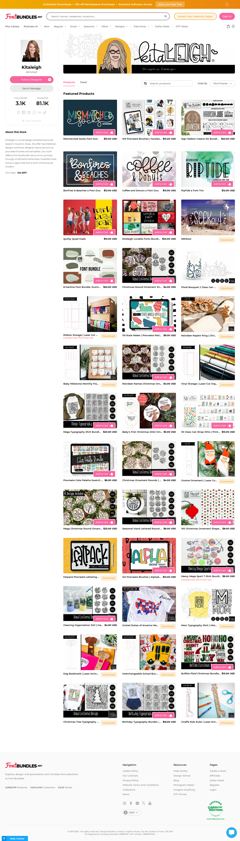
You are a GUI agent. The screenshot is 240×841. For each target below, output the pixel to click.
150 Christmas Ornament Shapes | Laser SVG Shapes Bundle (201, 528)
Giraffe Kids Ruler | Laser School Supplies (199, 721)
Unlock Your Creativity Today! (195, 16)
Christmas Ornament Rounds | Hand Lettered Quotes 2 (142, 480)
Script (73, 26)
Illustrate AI (31, 26)
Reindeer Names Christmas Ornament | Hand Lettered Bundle (142, 383)
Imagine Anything (184, 789)
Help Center (180, 770)
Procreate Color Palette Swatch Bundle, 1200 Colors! (83, 480)
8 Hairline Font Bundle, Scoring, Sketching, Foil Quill (82, 287)
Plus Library (12, 26)
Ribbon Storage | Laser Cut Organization (81, 335)
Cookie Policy (130, 770)
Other (104, 26)
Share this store (31, 121)
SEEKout (186, 238)
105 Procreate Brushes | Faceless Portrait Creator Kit (141, 138)
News (126, 794)
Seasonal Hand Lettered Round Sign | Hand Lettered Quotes (142, 528)
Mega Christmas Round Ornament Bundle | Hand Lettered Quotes (82, 528)
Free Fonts (140, 26)
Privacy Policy (130, 780)
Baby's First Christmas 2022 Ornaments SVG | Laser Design (142, 431)
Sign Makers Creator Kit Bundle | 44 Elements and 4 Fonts (200, 138)
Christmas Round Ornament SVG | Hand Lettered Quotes (142, 287)
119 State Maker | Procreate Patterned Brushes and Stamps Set (142, 335)
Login (213, 789)
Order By (202, 83)
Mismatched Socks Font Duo (80, 138)
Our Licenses (130, 775)
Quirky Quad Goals (74, 238)
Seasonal (89, 26)
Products (68, 82)
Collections (129, 789)
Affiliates (215, 775)
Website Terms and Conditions (141, 785)
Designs (120, 26)
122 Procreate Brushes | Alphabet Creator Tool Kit (141, 576)
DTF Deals (182, 26)
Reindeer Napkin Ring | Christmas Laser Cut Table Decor (199, 335)
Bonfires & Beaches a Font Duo (81, 190)
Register (214, 785)
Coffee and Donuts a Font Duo (140, 190)
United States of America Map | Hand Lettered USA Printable (140, 625)
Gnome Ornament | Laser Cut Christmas (199, 480)
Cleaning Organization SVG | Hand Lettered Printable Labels (83, 625)
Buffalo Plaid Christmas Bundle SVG (200, 673)
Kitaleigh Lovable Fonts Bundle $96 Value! (141, 238)
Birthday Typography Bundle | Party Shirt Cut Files (141, 721)
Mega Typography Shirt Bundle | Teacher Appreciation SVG (82, 431)
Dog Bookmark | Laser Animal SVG (81, 673)
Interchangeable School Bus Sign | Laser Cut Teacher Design (140, 673)
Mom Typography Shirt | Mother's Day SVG (199, 625)
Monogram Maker (183, 785)
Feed (82, 82)
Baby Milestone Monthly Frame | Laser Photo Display (81, 383)
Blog (176, 780)
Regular (58, 26)
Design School (181, 775)
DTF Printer (180, 794)
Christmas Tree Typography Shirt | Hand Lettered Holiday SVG (81, 721)
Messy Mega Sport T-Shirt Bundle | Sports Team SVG (201, 576)
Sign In (227, 16)
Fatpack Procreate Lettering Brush (81, 576)
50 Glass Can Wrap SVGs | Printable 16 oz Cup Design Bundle (200, 431)
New (46, 26)
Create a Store (218, 770)
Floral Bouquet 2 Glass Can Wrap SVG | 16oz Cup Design (199, 287)
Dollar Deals (162, 26)
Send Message (31, 88)
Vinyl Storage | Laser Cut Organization (199, 383)
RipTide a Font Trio (192, 190)
